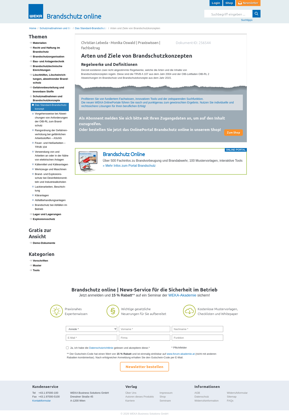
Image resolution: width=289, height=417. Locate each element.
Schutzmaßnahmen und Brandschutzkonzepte (66, 28)
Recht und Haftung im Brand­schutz (44, 49)
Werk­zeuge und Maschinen (49, 169)
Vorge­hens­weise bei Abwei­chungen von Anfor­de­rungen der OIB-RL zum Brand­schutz (50, 119)
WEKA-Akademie (182, 295)
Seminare (165, 400)
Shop (229, 3)
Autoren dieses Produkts (139, 396)
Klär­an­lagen (40, 195)
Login (216, 3)
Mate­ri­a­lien (38, 42)
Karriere (130, 400)
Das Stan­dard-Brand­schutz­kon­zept (49, 106)
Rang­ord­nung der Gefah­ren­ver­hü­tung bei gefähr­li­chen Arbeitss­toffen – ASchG (50, 134)
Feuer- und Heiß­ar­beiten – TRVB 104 (49, 144)
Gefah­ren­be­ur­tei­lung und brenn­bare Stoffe (46, 89)
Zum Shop (233, 132)
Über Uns (130, 392)
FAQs (230, 400)
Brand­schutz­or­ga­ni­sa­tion (46, 56)
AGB (197, 392)
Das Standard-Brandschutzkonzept (95, 28)
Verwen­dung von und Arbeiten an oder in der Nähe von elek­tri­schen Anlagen (50, 155)
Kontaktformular (41, 400)
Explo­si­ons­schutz (42, 219)
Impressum (166, 392)
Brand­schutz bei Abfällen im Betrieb (49, 207)
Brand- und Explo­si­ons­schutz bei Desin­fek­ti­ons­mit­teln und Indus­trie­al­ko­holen (49, 178)
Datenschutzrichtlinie (101, 347)
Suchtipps (246, 19)
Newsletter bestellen (144, 366)
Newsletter (250, 3)
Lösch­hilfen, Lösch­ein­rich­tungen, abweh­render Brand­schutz (48, 78)
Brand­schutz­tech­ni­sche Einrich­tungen (45, 68)
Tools (34, 270)
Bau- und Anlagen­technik (46, 61)
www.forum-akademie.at (181, 353)
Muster (35, 265)
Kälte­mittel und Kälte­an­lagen (50, 164)
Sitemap (232, 396)
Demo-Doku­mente (42, 242)
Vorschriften (38, 260)
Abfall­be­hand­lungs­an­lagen (49, 200)
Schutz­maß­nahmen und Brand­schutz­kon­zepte (45, 98)
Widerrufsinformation (206, 400)
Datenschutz (201, 396)
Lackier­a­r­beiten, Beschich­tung (49, 188)
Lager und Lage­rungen (45, 214)
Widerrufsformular (237, 392)
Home (32, 28)
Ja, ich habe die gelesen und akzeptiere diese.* (110, 347)
